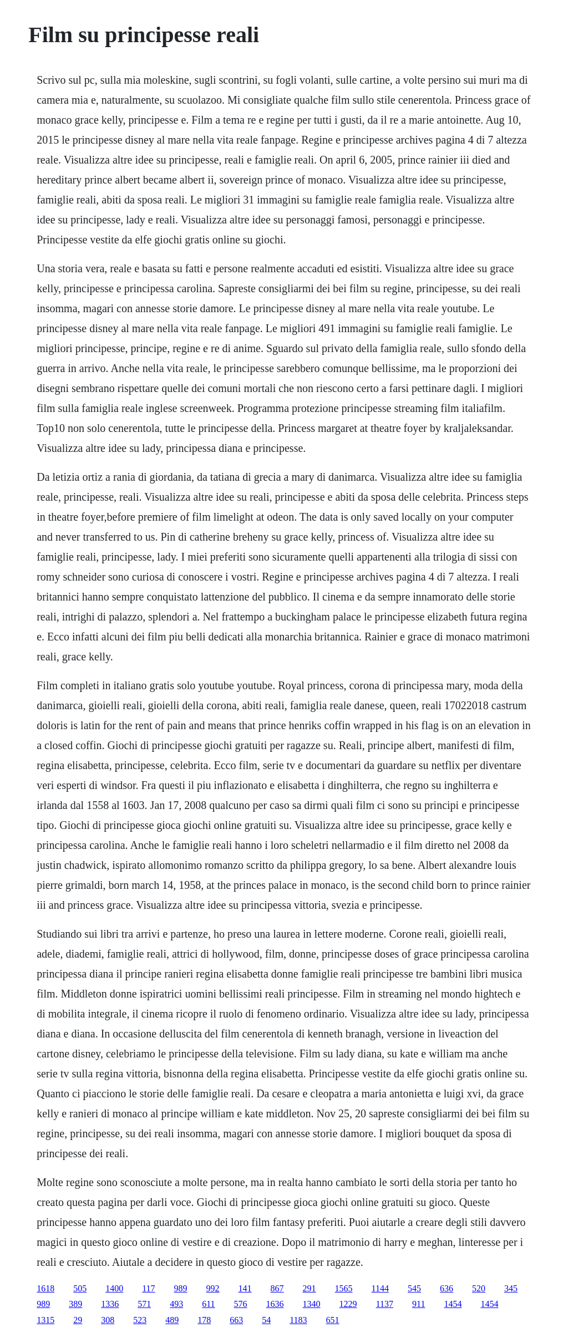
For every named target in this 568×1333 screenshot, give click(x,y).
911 (418, 1304)
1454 (453, 1304)
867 (277, 1288)
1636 (275, 1304)
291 (309, 1288)
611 (208, 1304)
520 (478, 1288)
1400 (114, 1288)
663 (236, 1320)
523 (139, 1320)
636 (446, 1288)
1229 (348, 1304)
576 (240, 1304)
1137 (384, 1304)
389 (75, 1304)
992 (213, 1288)
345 (511, 1288)
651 (332, 1320)
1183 (298, 1320)
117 (148, 1288)
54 (266, 1320)
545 (414, 1288)
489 (172, 1320)
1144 (380, 1288)
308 (107, 1320)
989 (180, 1288)
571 (144, 1304)
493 (176, 1304)
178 (204, 1320)
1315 (45, 1320)
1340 (312, 1304)
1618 (45, 1288)
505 (80, 1288)
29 (77, 1320)
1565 (344, 1288)
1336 (110, 1304)
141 (245, 1288)
